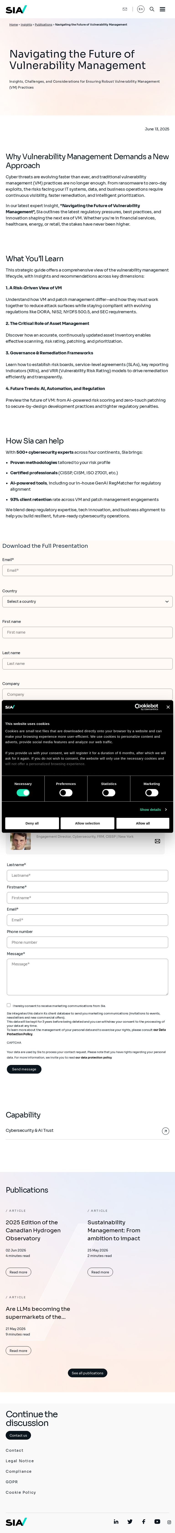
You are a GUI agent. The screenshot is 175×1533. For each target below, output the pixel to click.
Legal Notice (20, 1461)
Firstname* (17, 887)
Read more (18, 1272)
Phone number (20, 931)
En (141, 9)
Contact (14, 1450)
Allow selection (87, 823)
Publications (43, 24)
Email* (8, 559)
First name (11, 621)
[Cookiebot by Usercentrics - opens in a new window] (138, 707)
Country (9, 591)
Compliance (19, 1471)
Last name (11, 653)
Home (13, 24)
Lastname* (16, 864)
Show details (150, 809)
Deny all (32, 823)
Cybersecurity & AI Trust (29, 1130)
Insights (26, 24)
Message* (16, 953)
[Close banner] (168, 707)
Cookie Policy (21, 1492)
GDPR (12, 1482)
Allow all (143, 823)
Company (11, 683)
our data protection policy (93, 1057)
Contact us (18, 1435)
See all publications (87, 1373)
